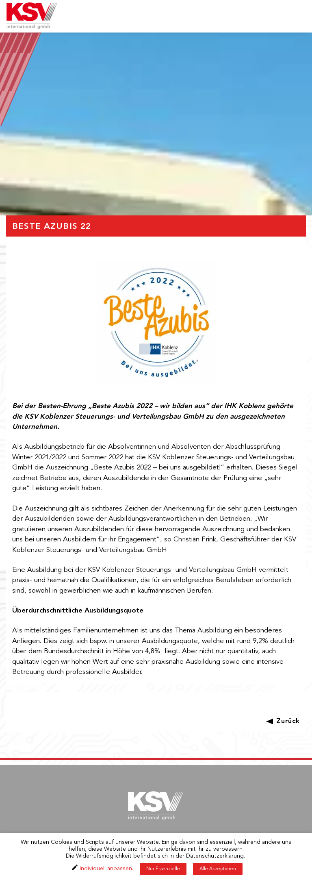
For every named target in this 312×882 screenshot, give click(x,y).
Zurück (288, 721)
